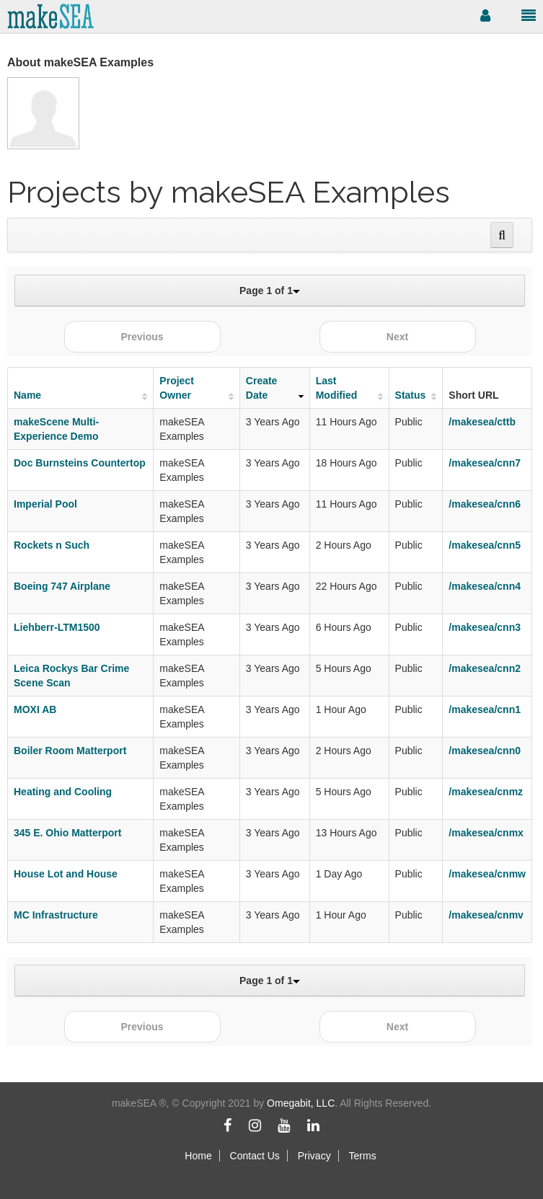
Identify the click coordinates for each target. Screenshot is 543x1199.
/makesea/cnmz (486, 791)
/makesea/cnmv (486, 915)
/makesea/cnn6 (485, 504)
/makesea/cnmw (487, 874)
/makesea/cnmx (486, 833)
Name (27, 395)
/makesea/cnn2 (485, 668)
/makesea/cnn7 (485, 463)
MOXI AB (35, 709)
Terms (362, 1156)
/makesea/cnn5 (485, 545)
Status (410, 395)
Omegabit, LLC (301, 1103)
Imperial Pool (45, 504)
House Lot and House (66, 874)
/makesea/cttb (482, 422)
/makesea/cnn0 (485, 750)
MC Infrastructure (56, 915)
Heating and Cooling (63, 791)
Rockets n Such (51, 545)
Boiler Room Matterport (70, 750)
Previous (141, 336)
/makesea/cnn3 (485, 627)
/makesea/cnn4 (485, 586)
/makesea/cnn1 (485, 709)
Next (397, 336)
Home (198, 1156)
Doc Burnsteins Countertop (80, 463)
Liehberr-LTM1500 (57, 627)
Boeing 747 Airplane (62, 586)
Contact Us (255, 1156)
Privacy (314, 1156)
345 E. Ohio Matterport (67, 833)
